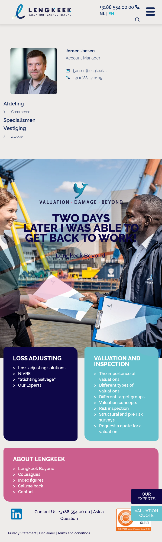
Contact (26, 491)
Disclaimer (47, 533)
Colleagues (29, 474)
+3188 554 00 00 (120, 7)
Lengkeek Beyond (80, 255)
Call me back (30, 485)
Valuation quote (146, 513)
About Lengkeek (39, 459)
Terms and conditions (74, 533)
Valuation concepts (118, 402)
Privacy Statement (22, 533)
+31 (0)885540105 (86, 78)
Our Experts (30, 385)
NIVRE (24, 373)
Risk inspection (114, 408)
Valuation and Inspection (117, 361)
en (111, 13)
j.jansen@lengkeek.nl (86, 71)
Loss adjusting (37, 358)
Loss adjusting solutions (41, 367)
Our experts (146, 496)
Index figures (31, 480)
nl (102, 13)
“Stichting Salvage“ (37, 379)
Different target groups (122, 396)
